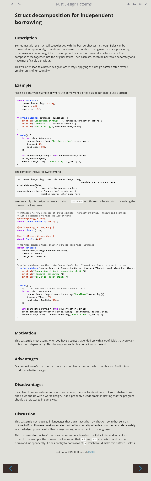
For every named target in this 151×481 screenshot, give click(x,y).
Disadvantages (29, 384)
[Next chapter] (140, 468)
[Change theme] (12, 4)
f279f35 (91, 451)
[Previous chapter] (10, 468)
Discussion (25, 414)
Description (26, 38)
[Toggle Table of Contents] (5, 4)
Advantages (26, 358)
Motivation (25, 333)
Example (23, 85)
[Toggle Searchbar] (19, 4)
